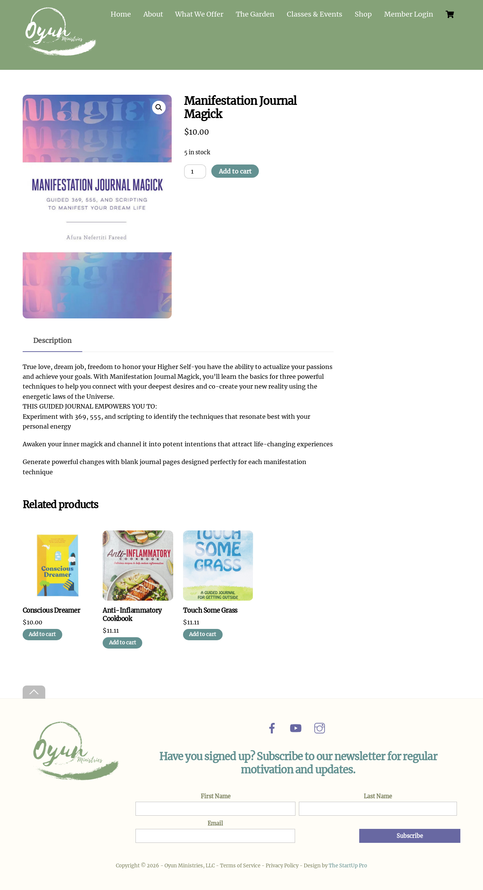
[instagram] (321, 725)
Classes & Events (314, 14)
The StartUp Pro (348, 864)
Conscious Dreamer (51, 609)
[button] (159, 105)
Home (121, 14)
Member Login (408, 14)
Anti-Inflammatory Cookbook (132, 613)
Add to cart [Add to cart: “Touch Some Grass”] (202, 632)
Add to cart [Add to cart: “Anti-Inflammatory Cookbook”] (122, 641)
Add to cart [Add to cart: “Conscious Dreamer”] (42, 632)
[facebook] (273, 725)
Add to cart (235, 169)
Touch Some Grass (210, 609)
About (153, 14)
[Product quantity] (195, 169)
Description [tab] (52, 339)
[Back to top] (34, 690)
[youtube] (297, 725)
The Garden (255, 14)
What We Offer (199, 14)
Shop (363, 14)
